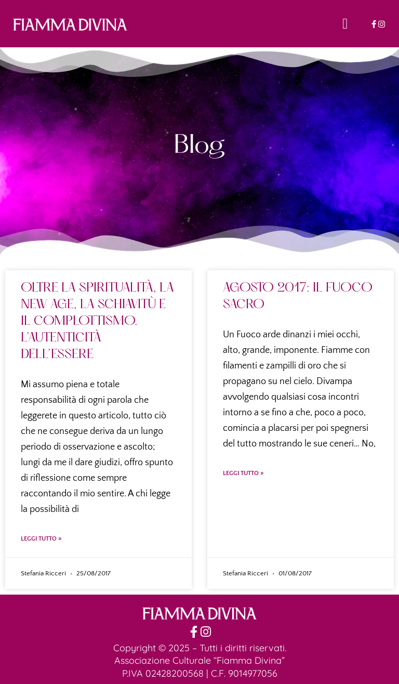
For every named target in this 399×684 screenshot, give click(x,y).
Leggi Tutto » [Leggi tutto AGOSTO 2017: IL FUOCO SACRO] (243, 473)
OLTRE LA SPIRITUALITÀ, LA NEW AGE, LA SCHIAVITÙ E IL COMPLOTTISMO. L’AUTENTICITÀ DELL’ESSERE (97, 322)
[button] (345, 24)
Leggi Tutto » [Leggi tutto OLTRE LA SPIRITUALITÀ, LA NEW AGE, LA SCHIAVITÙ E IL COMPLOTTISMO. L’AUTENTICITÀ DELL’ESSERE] (41, 538)
